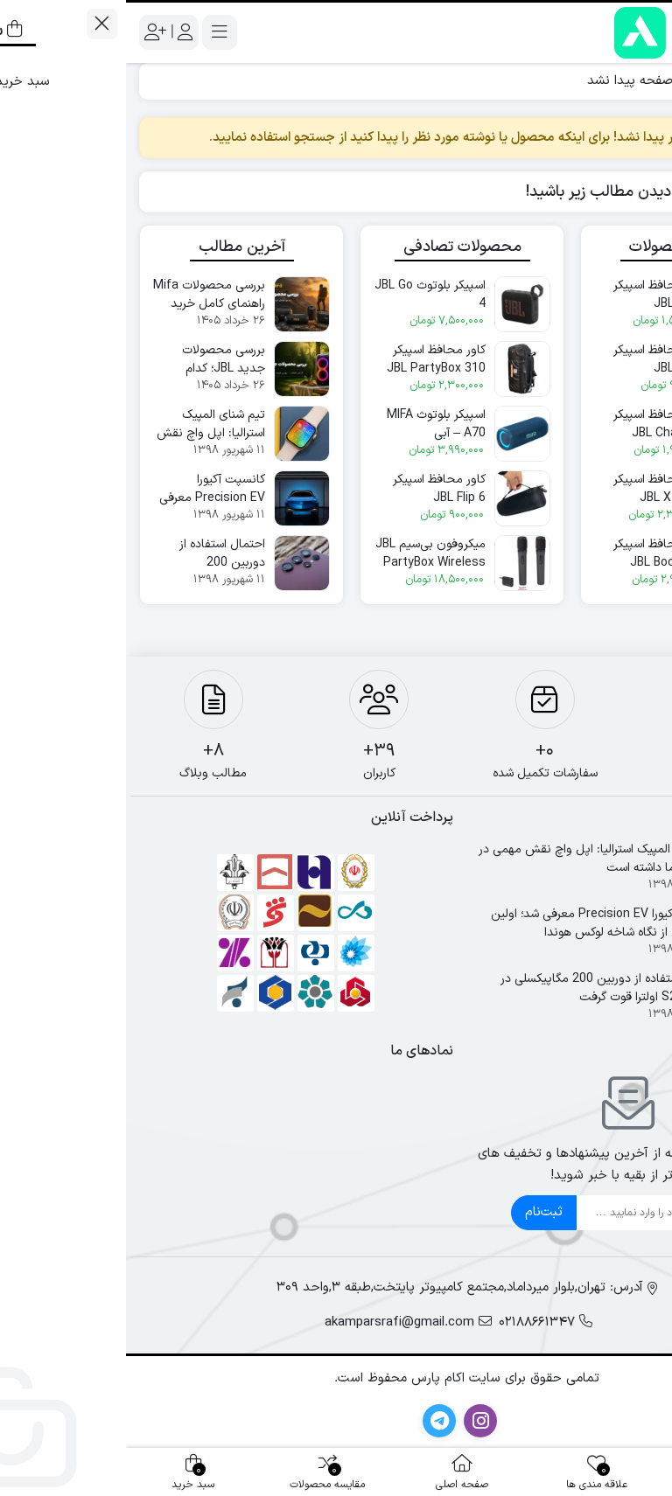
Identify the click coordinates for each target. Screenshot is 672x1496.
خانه (638, 81)
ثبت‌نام (418, 1212)
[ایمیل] (518, 1212)
